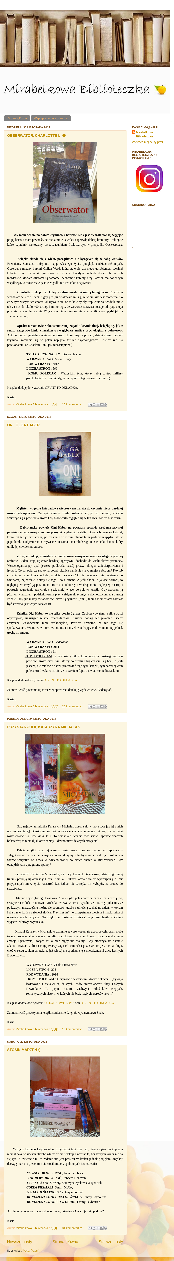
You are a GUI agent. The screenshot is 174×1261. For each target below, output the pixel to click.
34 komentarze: (72, 1228)
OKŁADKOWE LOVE (59, 1003)
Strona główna (17, 118)
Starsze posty (111, 1242)
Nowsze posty (19, 1242)
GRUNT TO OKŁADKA (61, 680)
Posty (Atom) (31, 1250)
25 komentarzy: (72, 706)
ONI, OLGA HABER (23, 425)
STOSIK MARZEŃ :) (23, 1050)
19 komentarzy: (72, 1029)
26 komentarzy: (72, 404)
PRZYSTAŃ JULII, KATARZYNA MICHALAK (43, 727)
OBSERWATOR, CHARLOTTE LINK (37, 136)
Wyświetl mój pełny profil (147, 142)
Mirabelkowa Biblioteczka (144, 134)
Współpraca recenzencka (50, 118)
